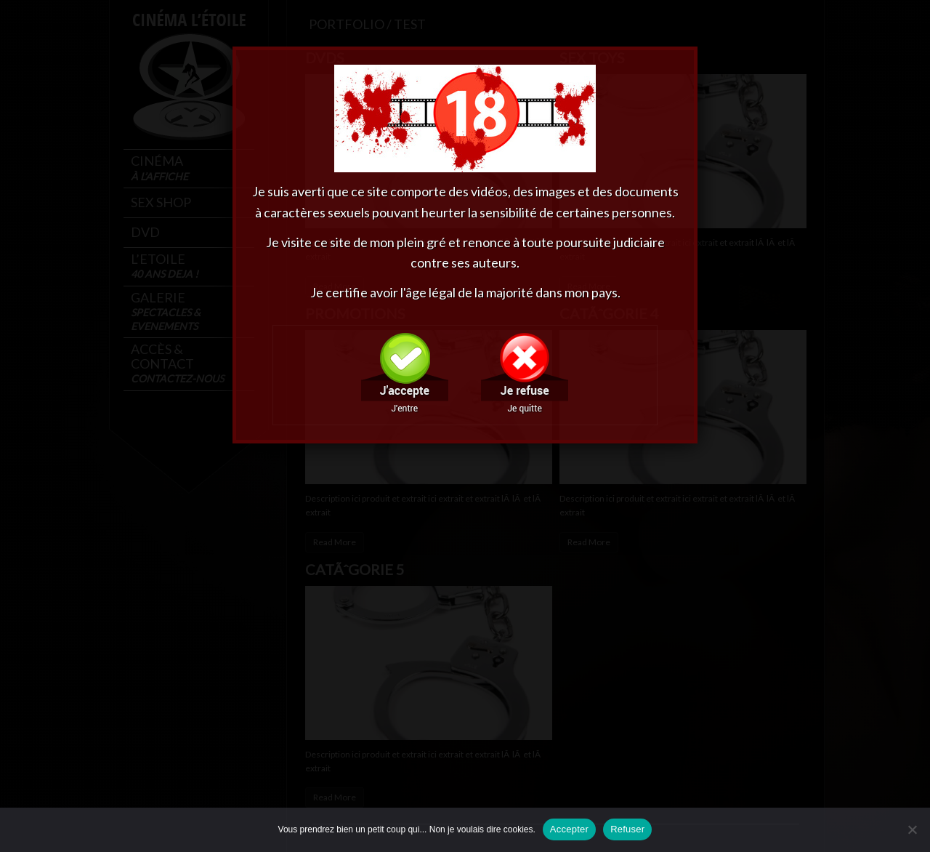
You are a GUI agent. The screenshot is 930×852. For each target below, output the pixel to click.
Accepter (569, 829)
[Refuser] (912, 829)
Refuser (627, 829)
